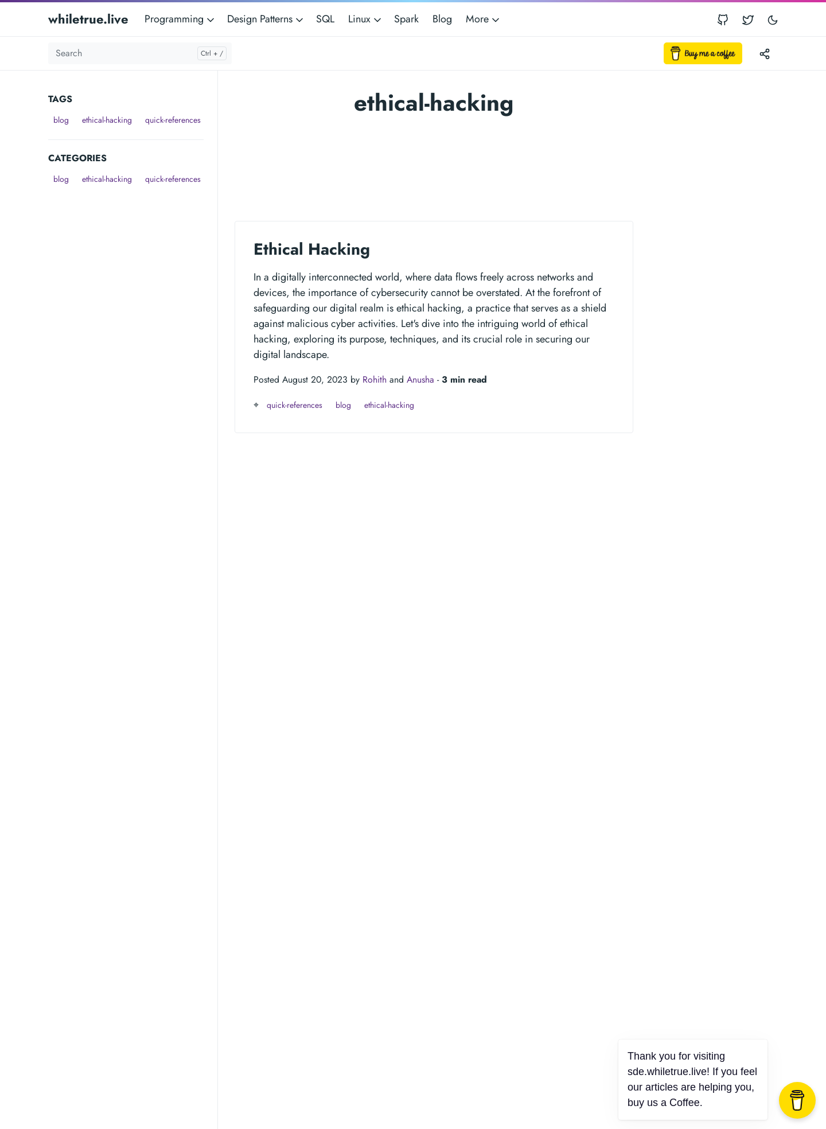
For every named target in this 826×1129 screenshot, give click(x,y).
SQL (325, 18)
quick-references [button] (173, 120)
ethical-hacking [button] (107, 120)
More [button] (483, 18)
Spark (406, 18)
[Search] (140, 53)
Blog (442, 18)
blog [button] (61, 120)
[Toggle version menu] (764, 53)
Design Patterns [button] (266, 18)
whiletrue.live (88, 19)
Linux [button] (365, 18)
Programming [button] (180, 18)
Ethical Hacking (312, 249)
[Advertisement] (132, 360)
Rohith (375, 379)
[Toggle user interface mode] (772, 19)
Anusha (420, 379)
